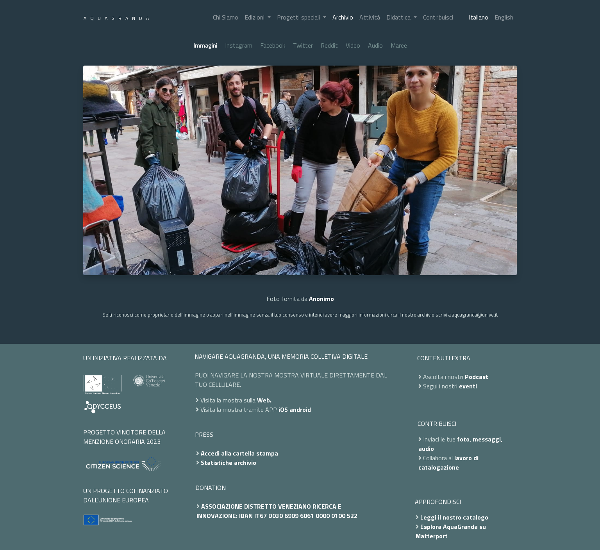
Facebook (272, 45)
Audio (375, 45)
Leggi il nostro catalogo (454, 517)
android (300, 409)
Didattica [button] (399, 17)
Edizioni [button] (255, 17)
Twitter (303, 45)
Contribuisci (438, 17)
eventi (468, 386)
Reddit (329, 45)
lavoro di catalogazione (448, 462)
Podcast (476, 376)
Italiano (478, 17)
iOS (283, 409)
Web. (264, 400)
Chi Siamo (225, 17)
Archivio (342, 17)
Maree (399, 45)
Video (353, 45)
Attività (369, 17)
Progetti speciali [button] (299, 17)
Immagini (205, 45)
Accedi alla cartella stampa (239, 453)
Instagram (238, 45)
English (504, 17)
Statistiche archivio (228, 462)
